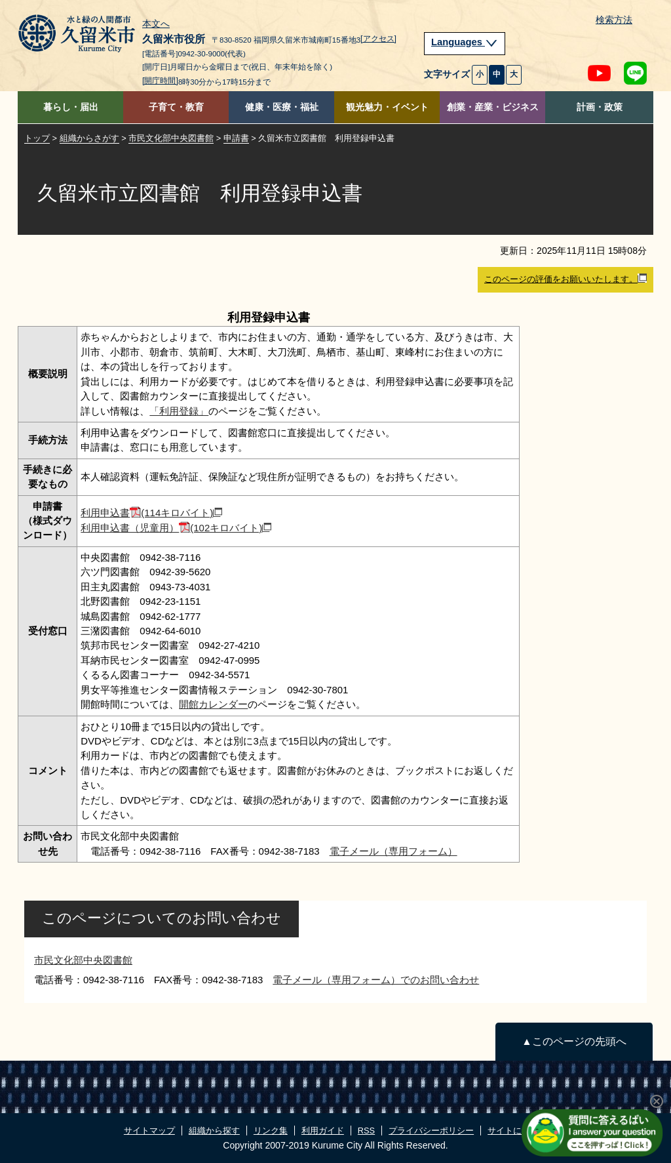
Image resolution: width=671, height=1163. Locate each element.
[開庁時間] (160, 80)
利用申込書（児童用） (176, 527)
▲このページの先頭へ (574, 1041)
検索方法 (614, 20)
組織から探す (214, 1130)
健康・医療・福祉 (281, 107)
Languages (464, 42)
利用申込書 (151, 512)
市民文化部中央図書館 (171, 138)
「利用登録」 (178, 411)
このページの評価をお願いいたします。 (565, 279)
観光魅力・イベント (387, 107)
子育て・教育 (176, 107)
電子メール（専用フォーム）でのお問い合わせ (376, 979)
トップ (37, 138)
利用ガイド (322, 1130)
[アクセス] (378, 38)
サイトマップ (149, 1130)
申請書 (236, 138)
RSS (366, 1130)
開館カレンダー (213, 704)
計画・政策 (600, 107)
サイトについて (517, 1130)
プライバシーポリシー (431, 1130)
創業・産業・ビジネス (493, 107)
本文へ (156, 24)
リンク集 (271, 1130)
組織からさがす (89, 138)
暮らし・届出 (70, 107)
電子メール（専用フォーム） (393, 851)
